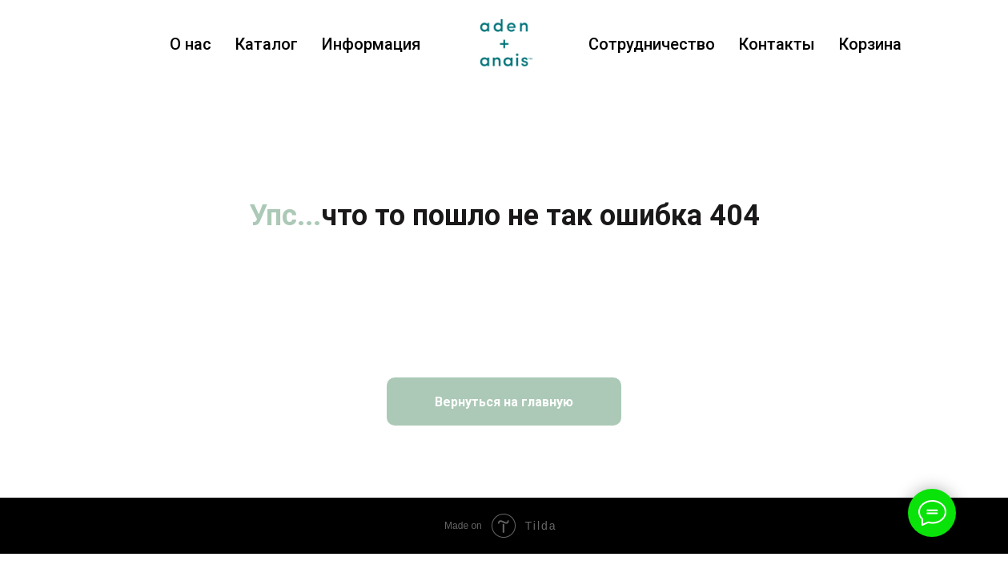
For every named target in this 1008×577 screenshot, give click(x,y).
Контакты (777, 44)
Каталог (266, 44)
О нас (190, 44)
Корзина (870, 44)
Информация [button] (371, 44)
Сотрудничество (651, 44)
